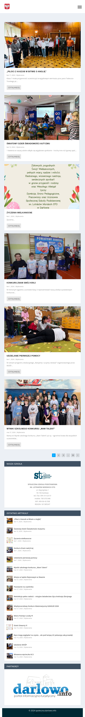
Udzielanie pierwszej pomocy (23, 356)
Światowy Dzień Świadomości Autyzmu (28, 144)
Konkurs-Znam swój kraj (21, 283)
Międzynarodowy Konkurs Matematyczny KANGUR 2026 (36, 606)
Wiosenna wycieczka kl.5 (24, 654)
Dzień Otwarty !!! (20, 625)
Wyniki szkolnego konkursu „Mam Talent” (31, 429)
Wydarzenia (20, 75)
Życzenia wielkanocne (19, 213)
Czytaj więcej (14, 87)
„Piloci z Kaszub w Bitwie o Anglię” (27, 72)
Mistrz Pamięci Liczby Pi (23, 616)
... (68, 455)
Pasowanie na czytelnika (23, 587)
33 (73, 455)
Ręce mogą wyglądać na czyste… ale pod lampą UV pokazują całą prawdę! (43, 635)
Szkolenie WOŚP (20, 645)
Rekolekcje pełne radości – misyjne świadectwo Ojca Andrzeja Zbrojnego (43, 596)
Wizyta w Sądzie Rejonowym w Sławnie (29, 577)
